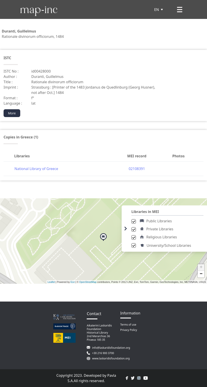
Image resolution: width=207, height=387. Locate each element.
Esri (72, 282)
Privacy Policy (128, 330)
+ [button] (201, 267)
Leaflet (51, 282)
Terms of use (128, 324)
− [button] (201, 274)
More (12, 113)
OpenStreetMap (87, 282)
